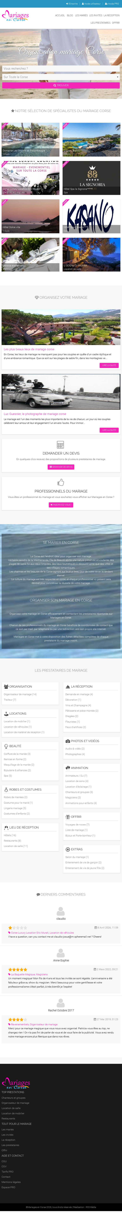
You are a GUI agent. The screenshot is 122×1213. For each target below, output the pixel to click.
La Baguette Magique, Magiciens (28, 976)
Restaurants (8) (12, 842)
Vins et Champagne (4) (78, 705)
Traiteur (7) (10, 699)
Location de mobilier (13, 1115)
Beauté (12, 746)
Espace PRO (8, 1189)
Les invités (95, 15)
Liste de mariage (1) (76, 831)
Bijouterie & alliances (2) (17, 770)
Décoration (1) (73, 699)
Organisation (18, 686)
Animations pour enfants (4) (81, 804)
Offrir (116, 22)
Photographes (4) (75, 754)
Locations (15, 714)
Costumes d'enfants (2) (17, 814)
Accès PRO (112, 3)
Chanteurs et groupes (13, 1099)
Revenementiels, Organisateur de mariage (33, 1026)
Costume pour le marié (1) (18, 803)
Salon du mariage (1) (77, 858)
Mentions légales (11, 1183)
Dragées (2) (71, 716)
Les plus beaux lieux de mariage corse (29, 349)
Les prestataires (100, 22)
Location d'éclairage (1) (78, 787)
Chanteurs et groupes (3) (79, 793)
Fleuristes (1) (72, 722)
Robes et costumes (22, 790)
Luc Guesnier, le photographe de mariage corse (35, 414)
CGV (4, 1168)
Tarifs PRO (8, 1173)
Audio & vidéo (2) (75, 749)
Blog (70, 15)
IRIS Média (91, 1209)
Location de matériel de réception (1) (24, 732)
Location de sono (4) (76, 782)
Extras (74, 851)
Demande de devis (61, 467)
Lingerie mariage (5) (15, 809)
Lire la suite (109, 364)
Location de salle (11, 1110)
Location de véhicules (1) (18, 727)
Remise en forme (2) (15, 759)
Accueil (60, 15)
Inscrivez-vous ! (61, 504)
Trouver (61, 85)
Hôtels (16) (10, 836)
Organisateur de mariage (15, 1104)
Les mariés (81, 15)
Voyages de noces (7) (77, 826)
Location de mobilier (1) (17, 721)
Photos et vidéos (82, 741)
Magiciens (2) (73, 798)
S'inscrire (72, 3)
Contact (6, 1178)
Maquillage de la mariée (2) (19, 765)
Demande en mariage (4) (79, 694)
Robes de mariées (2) (15, 798)
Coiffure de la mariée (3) (17, 754)
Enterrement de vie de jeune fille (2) (84, 869)
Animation (76, 769)
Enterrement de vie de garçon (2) (83, 864)
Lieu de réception (21, 829)
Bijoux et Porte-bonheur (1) (80, 836)
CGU (4, 1163)
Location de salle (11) (16, 847)
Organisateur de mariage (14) (20, 694)
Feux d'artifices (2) (75, 727)
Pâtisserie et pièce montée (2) (81, 711)
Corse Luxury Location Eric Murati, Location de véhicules (41, 934)
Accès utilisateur (91, 3)
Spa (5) (8, 776)
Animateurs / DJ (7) (76, 776)
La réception (112, 15)
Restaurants (8, 1120)
